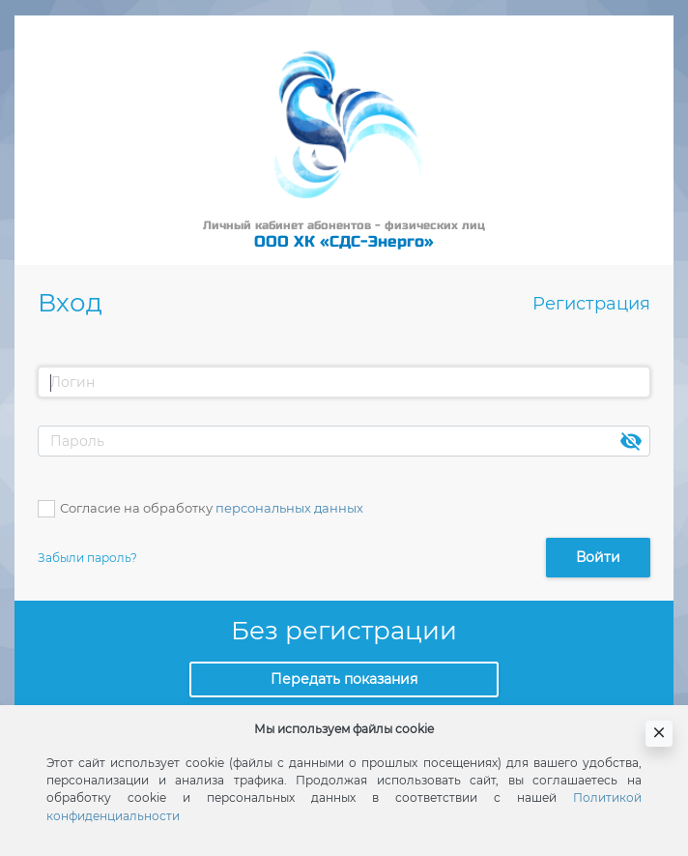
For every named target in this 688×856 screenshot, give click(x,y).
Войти (598, 557)
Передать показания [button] (344, 679)
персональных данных (289, 508)
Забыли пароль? (87, 557)
